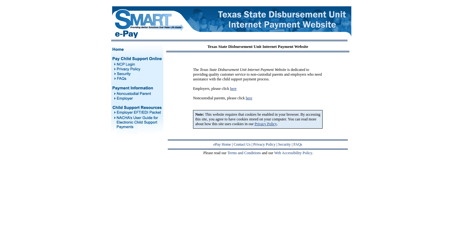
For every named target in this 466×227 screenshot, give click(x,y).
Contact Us (242, 144)
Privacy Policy (264, 144)
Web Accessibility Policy (293, 153)
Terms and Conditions (244, 153)
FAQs (298, 144)
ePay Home (222, 144)
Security (284, 144)
